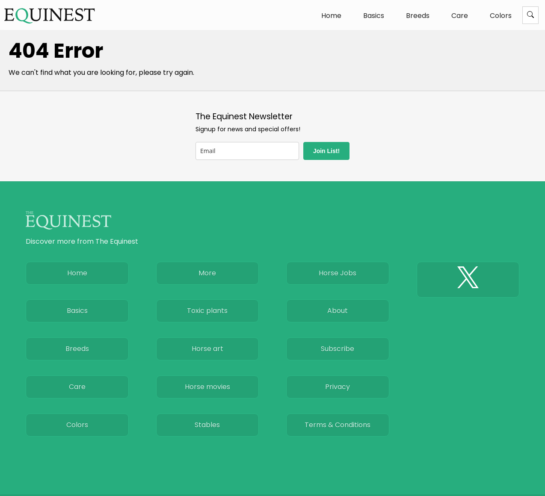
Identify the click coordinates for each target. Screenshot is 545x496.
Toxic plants (207, 311)
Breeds (417, 16)
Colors (501, 16)
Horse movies (207, 387)
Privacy (337, 387)
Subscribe (337, 349)
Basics (373, 16)
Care (459, 16)
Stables (207, 425)
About (337, 311)
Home (331, 16)
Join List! (326, 151)
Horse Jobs (337, 273)
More (207, 273)
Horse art (207, 349)
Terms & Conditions (337, 425)
